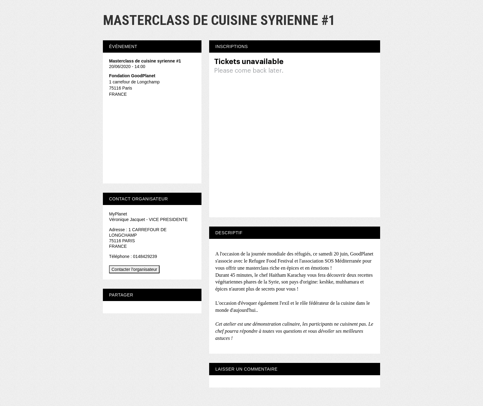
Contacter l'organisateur (134, 269)
